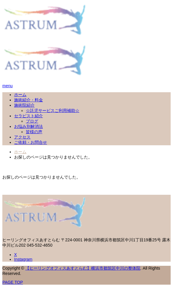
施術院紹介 (24, 105)
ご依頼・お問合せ (30, 142)
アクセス (22, 137)
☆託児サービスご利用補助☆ (52, 110)
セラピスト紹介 (28, 115)
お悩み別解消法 (28, 126)
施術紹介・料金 (28, 100)
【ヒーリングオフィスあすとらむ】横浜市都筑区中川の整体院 (82, 268)
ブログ (32, 121)
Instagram (23, 259)
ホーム (20, 94)
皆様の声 (34, 131)
